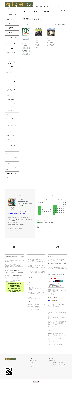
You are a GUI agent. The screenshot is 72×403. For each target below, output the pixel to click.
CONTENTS (46, 11)
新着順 (63, 24)
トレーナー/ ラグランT (11, 80)
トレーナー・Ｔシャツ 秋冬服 (10, 183)
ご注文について (10, 99)
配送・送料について (36, 378)
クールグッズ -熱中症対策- (11, 134)
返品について (35, 380)
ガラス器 (8, 23)
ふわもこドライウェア (10, 60)
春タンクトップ (10, 167)
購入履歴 (36, 6)
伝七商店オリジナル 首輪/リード (10, 94)
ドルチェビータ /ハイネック (11, 172)
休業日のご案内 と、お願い (43, 234)
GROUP (35, 11)
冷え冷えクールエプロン (10, 38)
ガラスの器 (9, 139)
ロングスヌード (10, 88)
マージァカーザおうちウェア (10, 66)
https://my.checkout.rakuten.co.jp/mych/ (55, 310)
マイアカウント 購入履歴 (59, 380)
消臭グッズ (9, 75)
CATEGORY (25, 11)
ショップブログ (51, 375)
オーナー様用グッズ (10, 157)
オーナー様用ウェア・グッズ (10, 71)
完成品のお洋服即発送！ (10, 127)
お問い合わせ (56, 386)
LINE (61, 334)
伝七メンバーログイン (54, 6)
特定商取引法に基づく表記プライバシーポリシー (10, 107)
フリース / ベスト (10, 84)
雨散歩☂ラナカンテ (10, 145)
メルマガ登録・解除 (52, 378)
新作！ (8, 122)
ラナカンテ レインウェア (11, 28)
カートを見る (56, 384)
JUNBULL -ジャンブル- (13, 14)
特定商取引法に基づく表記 (37, 384)
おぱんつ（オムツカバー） (10, 54)
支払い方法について (36, 382)
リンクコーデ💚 (10, 162)
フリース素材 (9, 178)
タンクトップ (9, 49)
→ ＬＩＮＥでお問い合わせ (32, 277)
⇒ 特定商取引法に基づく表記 (15, 246)
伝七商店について (38, 38)
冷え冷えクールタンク (10, 33)
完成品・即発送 (50, 38)
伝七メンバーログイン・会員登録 (60, 382)
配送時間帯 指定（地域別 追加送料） (25, 40)
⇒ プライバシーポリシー (15, 248)
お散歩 (8, 195)
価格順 (59, 24)
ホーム (6, 14)
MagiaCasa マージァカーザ (10, 151)
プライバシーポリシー (36, 386)
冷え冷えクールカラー (10, 44)
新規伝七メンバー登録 (44, 6)
